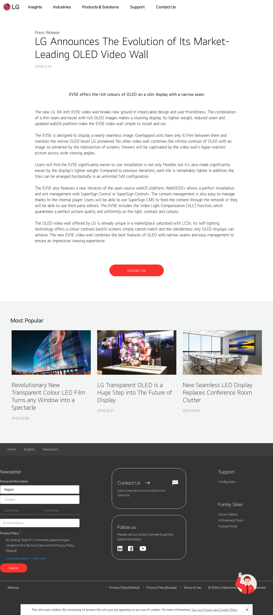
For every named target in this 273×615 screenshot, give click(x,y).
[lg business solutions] (11, 6)
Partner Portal (227, 526)
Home (12, 449)
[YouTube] (143, 548)
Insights (29, 449)
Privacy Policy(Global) (124, 587)
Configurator (227, 482)
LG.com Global (227, 514)
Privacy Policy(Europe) (161, 587)
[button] (247, 610)
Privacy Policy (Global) (17, 558)
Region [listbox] (9, 489)
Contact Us (166, 6)
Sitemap (13, 587)
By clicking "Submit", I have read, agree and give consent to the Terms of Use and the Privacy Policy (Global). (40, 545)
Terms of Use (39, 558)
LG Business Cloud (230, 520)
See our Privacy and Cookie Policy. (215, 609)
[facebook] (131, 548)
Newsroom (50, 449)
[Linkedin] (119, 548)
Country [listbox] (9, 499)
